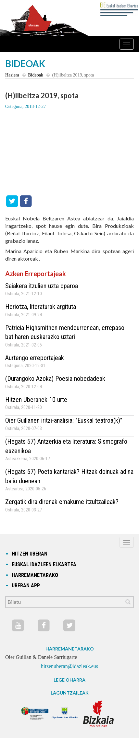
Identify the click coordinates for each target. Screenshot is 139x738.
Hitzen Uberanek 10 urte (36, 400)
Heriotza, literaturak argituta (40, 306)
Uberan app (26, 585)
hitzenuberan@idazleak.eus (69, 666)
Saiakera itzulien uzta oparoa (41, 286)
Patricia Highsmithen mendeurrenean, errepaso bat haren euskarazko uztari (64, 332)
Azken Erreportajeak (35, 273)
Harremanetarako (35, 575)
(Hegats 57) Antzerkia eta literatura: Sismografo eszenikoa (66, 446)
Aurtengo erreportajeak (34, 358)
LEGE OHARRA (69, 680)
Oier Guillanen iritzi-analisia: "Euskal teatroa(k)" (63, 420)
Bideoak (35, 75)
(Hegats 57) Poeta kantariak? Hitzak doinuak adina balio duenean (69, 476)
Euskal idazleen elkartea (44, 564)
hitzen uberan (29, 554)
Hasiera (12, 75)
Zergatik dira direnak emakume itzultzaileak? (62, 502)
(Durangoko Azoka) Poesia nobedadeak (55, 378)
